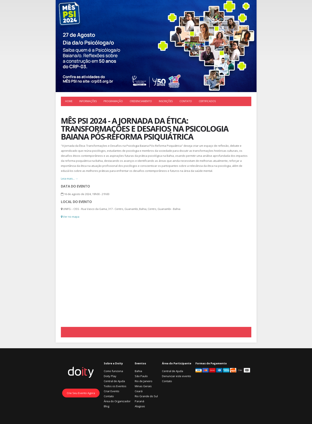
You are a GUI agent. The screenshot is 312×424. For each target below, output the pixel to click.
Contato (186, 101)
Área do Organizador (117, 401)
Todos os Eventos (115, 386)
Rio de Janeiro (143, 381)
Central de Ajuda (114, 381)
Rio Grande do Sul (146, 396)
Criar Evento (111, 391)
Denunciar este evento (176, 376)
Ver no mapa (70, 216)
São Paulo (141, 376)
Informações (88, 101)
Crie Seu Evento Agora (81, 393)
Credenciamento (141, 101)
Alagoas (140, 406)
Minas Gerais (143, 386)
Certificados (207, 101)
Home (68, 101)
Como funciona (113, 371)
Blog (106, 406)
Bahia (138, 371)
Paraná (139, 401)
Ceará (139, 391)
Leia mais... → (69, 178)
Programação (113, 101)
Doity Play (110, 376)
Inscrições (166, 101)
